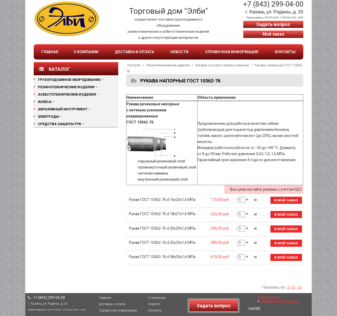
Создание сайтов (268, 297)
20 (289, 287)
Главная (49, 52)
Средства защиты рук (59, 124)
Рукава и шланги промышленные (222, 65)
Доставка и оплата (134, 52)
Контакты (285, 52)
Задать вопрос (273, 24)
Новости (179, 52)
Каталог (134, 65)
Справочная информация (231, 52)
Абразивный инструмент (62, 109)
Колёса (44, 102)
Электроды (48, 116)
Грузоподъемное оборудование (69, 80)
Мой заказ (273, 34)
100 (299, 287)
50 (293, 287)
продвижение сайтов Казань (280, 301)
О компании (86, 52)
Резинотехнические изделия (66, 87)
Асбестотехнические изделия (67, 94)
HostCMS (254, 308)
